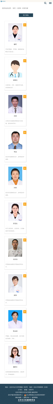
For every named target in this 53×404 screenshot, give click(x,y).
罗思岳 (15, 223)
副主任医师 (25, 132)
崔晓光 (15, 80)
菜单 (50, 3)
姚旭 (15, 295)
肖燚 (15, 116)
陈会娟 (15, 331)
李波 (15, 152)
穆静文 (15, 367)
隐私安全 (26, 397)
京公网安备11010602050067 (34, 395)
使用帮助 (35, 397)
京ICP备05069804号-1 (15, 395)
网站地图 (18, 397)
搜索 (45, 3)
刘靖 (15, 187)
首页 (14, 8)
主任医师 (25, 25)
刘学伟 (15, 259)
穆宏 (15, 44)
